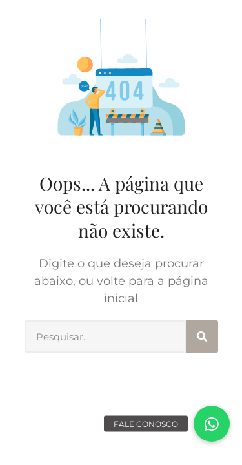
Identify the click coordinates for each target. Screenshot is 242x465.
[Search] (202, 336)
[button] (212, 424)
